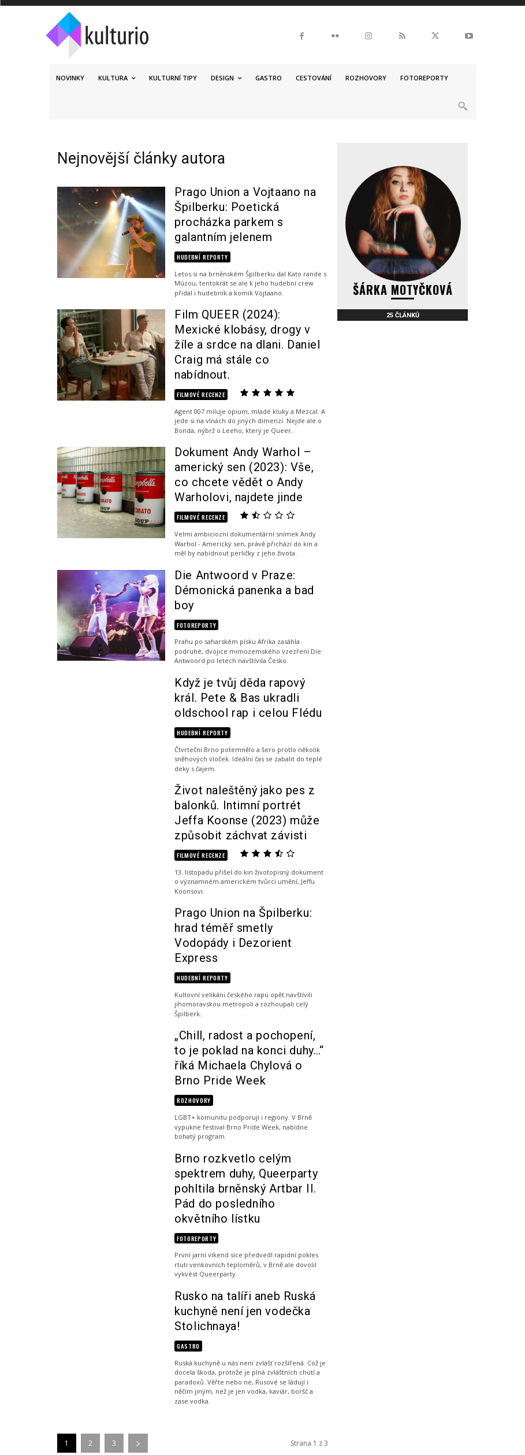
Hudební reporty (199, 229)
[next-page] (138, 1237)
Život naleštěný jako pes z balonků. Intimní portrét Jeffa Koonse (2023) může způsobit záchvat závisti (245, 716)
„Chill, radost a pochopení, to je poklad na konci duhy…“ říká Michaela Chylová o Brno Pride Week (249, 921)
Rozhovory (192, 949)
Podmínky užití (322, 1387)
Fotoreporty (194, 532)
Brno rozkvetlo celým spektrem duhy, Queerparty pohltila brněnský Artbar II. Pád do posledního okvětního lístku (249, 1024)
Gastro (187, 1139)
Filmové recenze (197, 332)
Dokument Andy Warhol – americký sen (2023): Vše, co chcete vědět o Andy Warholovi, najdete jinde (244, 408)
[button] (462, 106)
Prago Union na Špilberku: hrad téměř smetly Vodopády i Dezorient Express (248, 818)
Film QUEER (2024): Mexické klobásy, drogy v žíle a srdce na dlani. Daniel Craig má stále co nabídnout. (246, 305)
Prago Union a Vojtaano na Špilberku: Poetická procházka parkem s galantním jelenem (247, 202)
